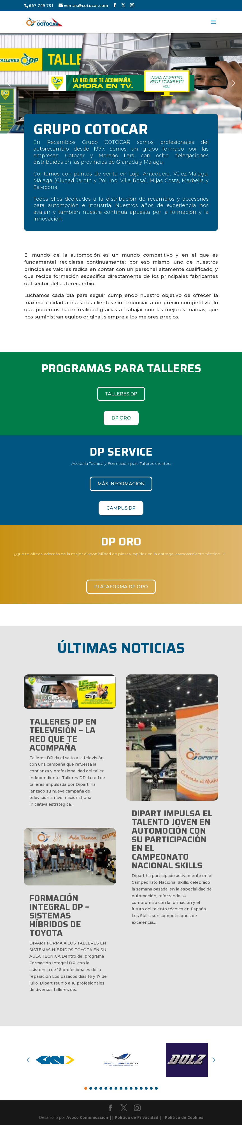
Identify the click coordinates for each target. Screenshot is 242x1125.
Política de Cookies (184, 1117)
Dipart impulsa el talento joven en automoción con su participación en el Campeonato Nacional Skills (172, 839)
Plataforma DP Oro (121, 586)
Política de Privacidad (136, 1117)
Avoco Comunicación (86, 1117)
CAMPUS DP (121, 508)
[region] (121, 83)
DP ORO (121, 418)
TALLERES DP (121, 394)
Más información (121, 483)
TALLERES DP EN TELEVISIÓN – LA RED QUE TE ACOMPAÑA (62, 734)
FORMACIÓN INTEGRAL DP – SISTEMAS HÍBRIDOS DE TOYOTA (59, 915)
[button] (121, 83)
